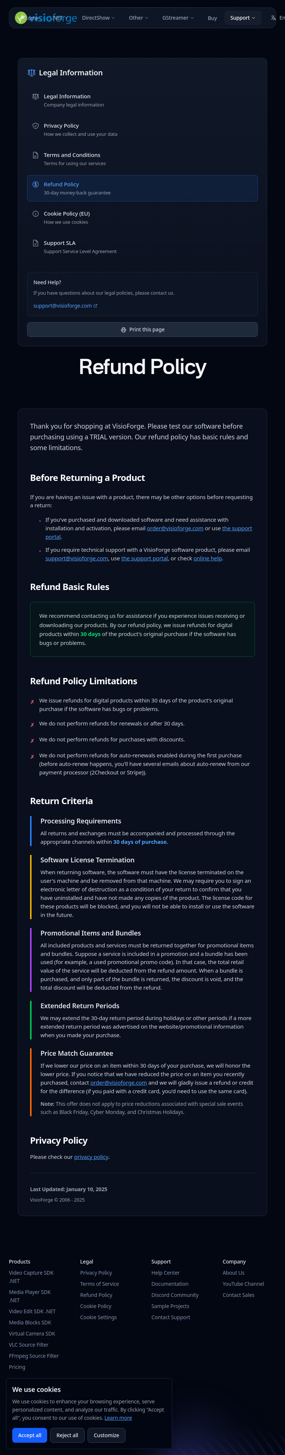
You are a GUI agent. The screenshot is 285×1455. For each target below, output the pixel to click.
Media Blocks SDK (30, 1322)
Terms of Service (99, 1283)
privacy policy (91, 1156)
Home (31, 18)
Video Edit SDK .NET (32, 1311)
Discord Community (175, 1294)
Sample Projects (170, 1306)
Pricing (17, 1366)
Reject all (67, 1435)
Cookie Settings (98, 1317)
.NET (60, 17)
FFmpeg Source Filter (34, 1355)
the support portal (144, 558)
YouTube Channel (243, 1283)
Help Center (165, 1272)
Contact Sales (239, 1294)
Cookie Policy (95, 1306)
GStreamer (178, 17)
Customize (106, 1435)
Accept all (29, 1435)
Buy (212, 18)
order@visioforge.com (175, 528)
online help (207, 558)
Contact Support (170, 1317)
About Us (234, 1272)
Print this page (143, 329)
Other (139, 17)
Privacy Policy (96, 1272)
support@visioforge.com (65, 305)
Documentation (170, 1283)
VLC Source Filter (29, 1344)
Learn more (118, 1417)
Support (243, 17)
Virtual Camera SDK (32, 1333)
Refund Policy (96, 1294)
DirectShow (98, 17)
